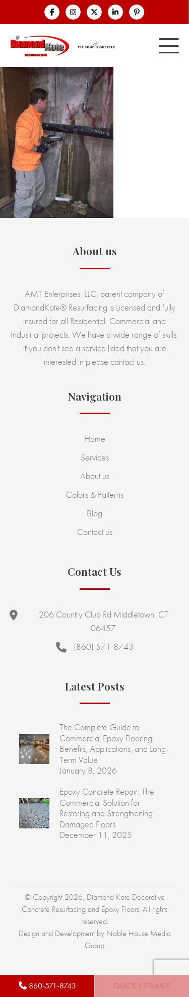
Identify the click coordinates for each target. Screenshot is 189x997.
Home (94, 438)
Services (95, 457)
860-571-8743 (47, 985)
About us (94, 476)
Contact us (94, 532)
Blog (94, 513)
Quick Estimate (142, 985)
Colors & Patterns (94, 494)
